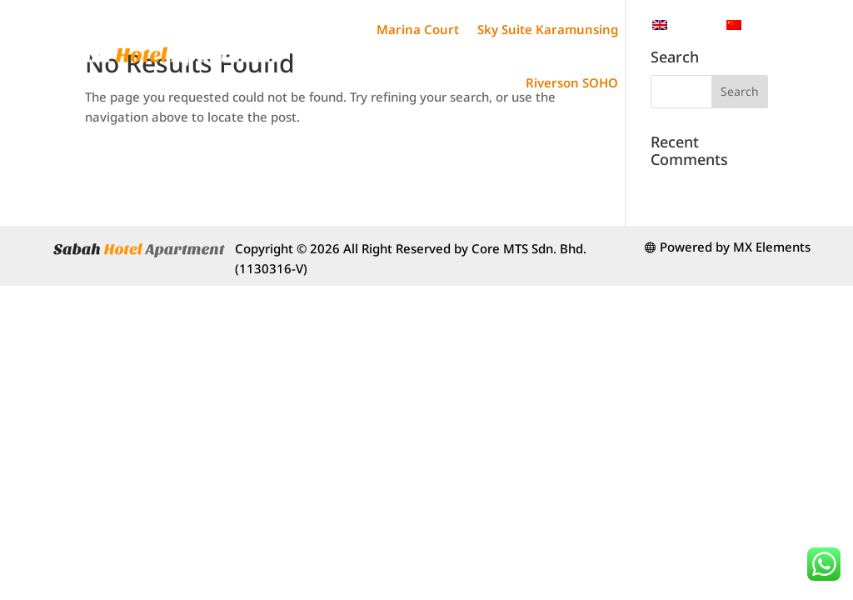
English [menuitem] (691, 24)
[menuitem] (680, 24)
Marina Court (418, 29)
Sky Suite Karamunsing (547, 29)
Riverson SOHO (572, 82)
